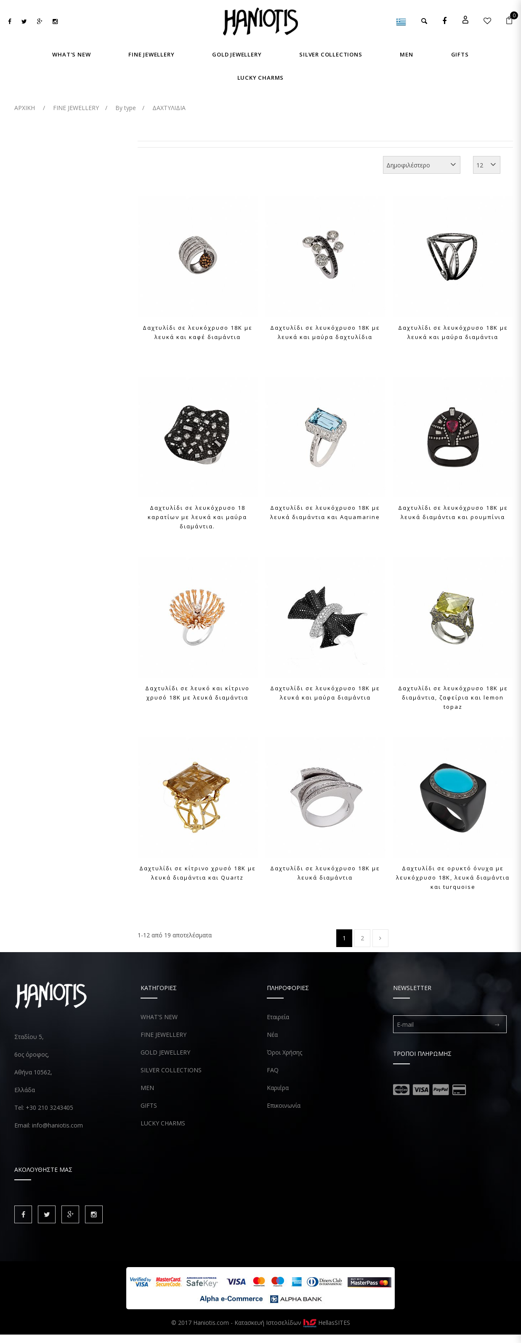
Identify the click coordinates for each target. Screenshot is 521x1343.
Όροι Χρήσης (284, 1052)
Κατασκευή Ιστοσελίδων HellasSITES (292, 1323)
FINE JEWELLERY (163, 1035)
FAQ (273, 1070)
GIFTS (149, 1105)
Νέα (272, 1035)
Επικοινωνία (283, 1105)
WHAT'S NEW (159, 1017)
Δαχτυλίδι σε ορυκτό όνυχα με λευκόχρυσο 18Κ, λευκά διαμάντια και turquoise (453, 877)
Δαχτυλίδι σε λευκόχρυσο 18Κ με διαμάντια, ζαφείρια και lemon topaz (453, 697)
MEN (147, 1088)
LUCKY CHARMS (163, 1123)
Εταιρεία (278, 1017)
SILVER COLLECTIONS (171, 1070)
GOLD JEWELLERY (165, 1052)
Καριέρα (278, 1088)
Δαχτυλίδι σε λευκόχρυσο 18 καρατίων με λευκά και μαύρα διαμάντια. (197, 517)
